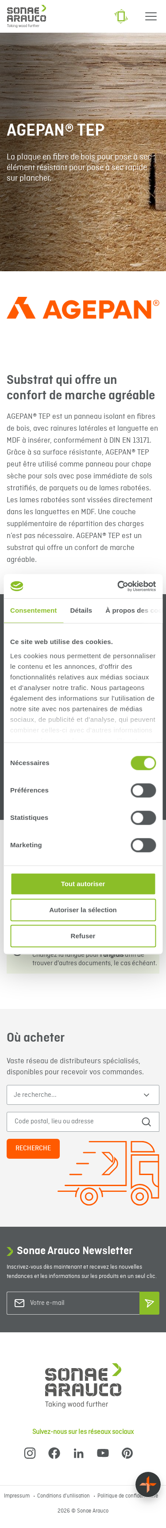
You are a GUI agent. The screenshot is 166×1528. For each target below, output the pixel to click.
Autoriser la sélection (83, 910)
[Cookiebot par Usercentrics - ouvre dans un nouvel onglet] (118, 586)
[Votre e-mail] (66, 1303)
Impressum (17, 1496)
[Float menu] (148, 1484)
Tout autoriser (83, 883)
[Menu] (151, 16)
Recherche (33, 1148)
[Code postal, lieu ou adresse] (74, 1121)
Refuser (83, 936)
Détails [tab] (81, 610)
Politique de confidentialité (127, 1496)
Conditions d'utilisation (64, 1496)
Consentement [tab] (33, 610)
